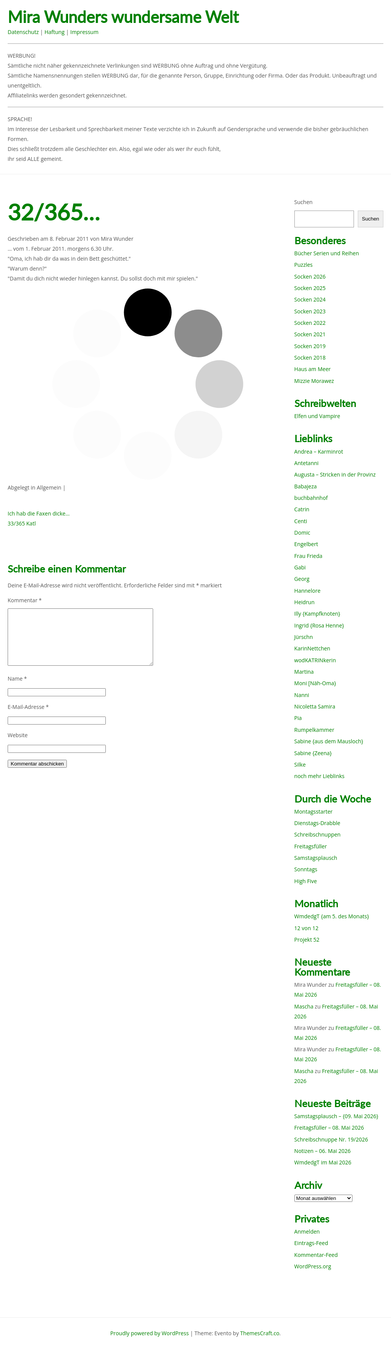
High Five (305, 881)
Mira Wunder (117, 238)
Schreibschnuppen (317, 834)
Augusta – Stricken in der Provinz (335, 474)
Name (17, 678)
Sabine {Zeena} (313, 753)
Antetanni (306, 463)
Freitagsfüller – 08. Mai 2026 (329, 1127)
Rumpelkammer (314, 729)
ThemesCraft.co (259, 1333)
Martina (304, 671)
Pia (298, 718)
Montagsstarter (313, 811)
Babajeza (305, 486)
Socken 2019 (310, 346)
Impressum (84, 32)
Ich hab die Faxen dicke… (38, 513)
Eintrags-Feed (311, 1243)
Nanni (301, 695)
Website (17, 735)
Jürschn (303, 636)
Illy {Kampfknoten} (317, 613)
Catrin (301, 509)
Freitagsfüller (310, 846)
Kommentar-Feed (316, 1254)
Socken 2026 (310, 276)
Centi (300, 521)
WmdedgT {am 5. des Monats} (331, 916)
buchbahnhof (311, 497)
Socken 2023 (310, 311)
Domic (302, 532)
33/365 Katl (22, 523)
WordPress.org (312, 1266)
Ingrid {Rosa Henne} (319, 625)
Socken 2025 (310, 288)
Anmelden (307, 1231)
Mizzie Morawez (314, 380)
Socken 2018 (310, 357)
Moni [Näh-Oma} (315, 683)
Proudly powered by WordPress (149, 1333)
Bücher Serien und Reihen (326, 253)
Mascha (303, 1006)
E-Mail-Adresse (28, 706)
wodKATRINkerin (315, 660)
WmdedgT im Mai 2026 (323, 1162)
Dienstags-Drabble (317, 823)
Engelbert (306, 544)
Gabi (300, 567)
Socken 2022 (310, 322)
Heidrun (304, 602)
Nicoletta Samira (314, 706)
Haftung (54, 32)
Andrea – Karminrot (318, 451)
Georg (302, 578)
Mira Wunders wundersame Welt (123, 17)
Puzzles (303, 264)
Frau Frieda (308, 555)
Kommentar (25, 600)
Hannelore (307, 590)
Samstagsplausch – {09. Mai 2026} (336, 1116)
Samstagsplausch (316, 857)
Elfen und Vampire (317, 416)
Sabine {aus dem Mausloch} (329, 741)
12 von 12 (306, 928)
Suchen (303, 202)
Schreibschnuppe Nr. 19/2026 (331, 1139)
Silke (300, 764)
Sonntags (305, 869)
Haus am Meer (312, 369)
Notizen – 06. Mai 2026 (322, 1150)
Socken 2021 (310, 334)
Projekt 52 (307, 939)
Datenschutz (23, 32)
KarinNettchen (312, 648)
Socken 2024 (310, 299)
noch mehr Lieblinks (319, 776)
